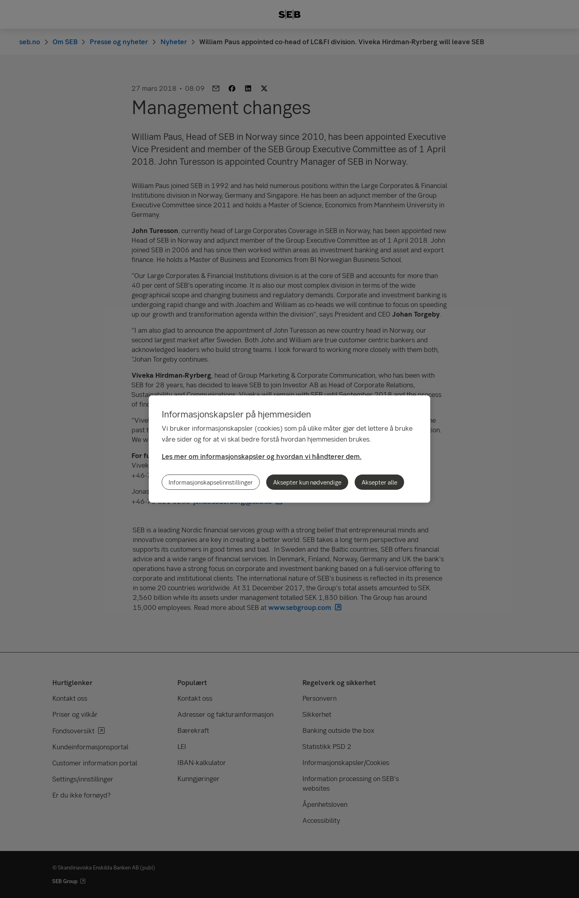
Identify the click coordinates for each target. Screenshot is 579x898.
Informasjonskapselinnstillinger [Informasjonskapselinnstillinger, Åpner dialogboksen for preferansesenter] (210, 482)
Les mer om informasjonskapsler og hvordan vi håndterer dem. (261, 456)
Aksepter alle (379, 482)
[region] (289, 449)
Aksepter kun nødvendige (307, 482)
